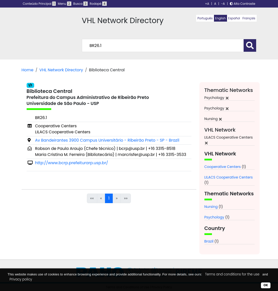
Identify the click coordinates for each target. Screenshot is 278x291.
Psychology (214, 217)
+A (207, 4)
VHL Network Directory (61, 70)
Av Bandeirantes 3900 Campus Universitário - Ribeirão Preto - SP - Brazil (107, 140)
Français (249, 18)
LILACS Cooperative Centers (228, 177)
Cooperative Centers (222, 166)
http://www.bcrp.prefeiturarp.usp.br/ (71, 163)
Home (28, 70)
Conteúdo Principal (39, 4)
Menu (64, 4)
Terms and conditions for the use (232, 274)
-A (223, 4)
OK (265, 285)
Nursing (211, 206)
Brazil (209, 241)
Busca (80, 4)
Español (234, 18)
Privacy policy (21, 279)
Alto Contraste (242, 4)
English (220, 18)
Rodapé (98, 4)
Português (205, 18)
